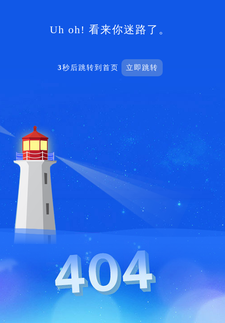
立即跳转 (142, 67)
